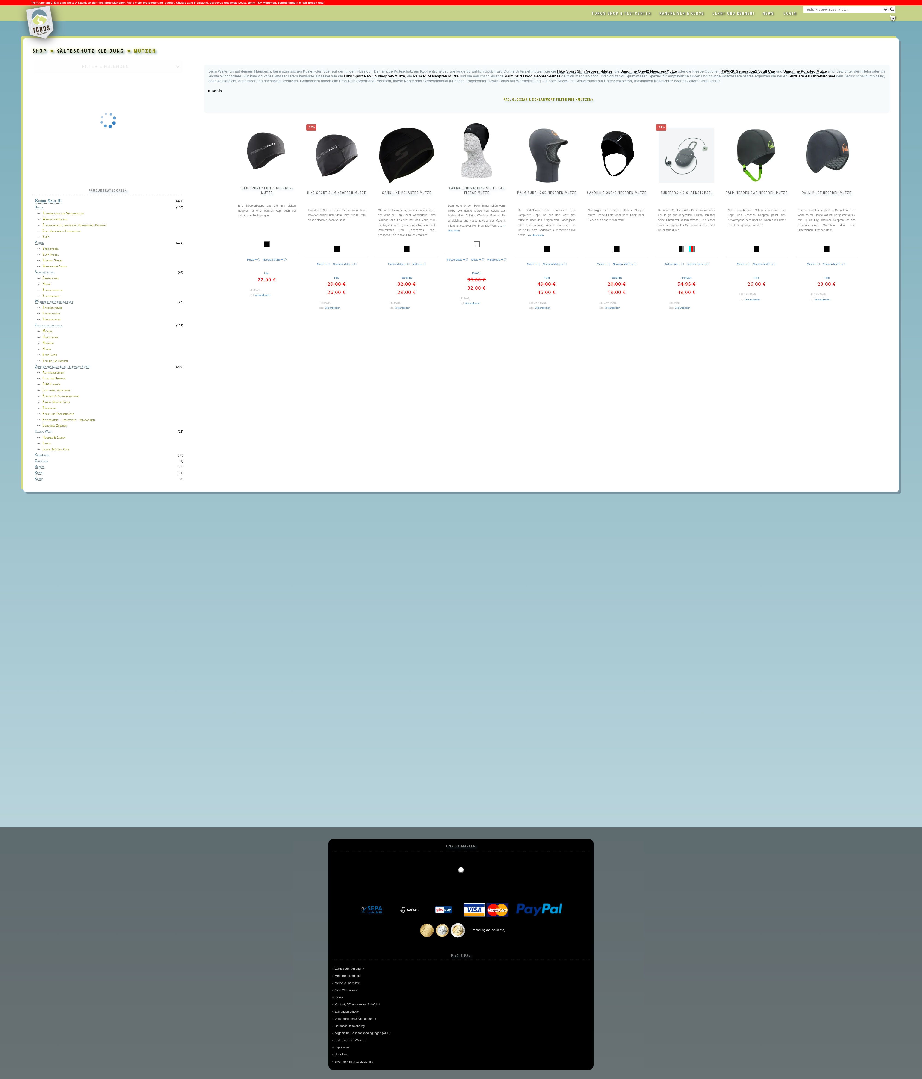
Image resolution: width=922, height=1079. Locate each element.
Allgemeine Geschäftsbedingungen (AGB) (362, 1033)
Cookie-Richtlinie (137, 1072)
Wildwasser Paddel (55, 266)
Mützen (47, 331)
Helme (47, 284)
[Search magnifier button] (892, 9)
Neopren (48, 343)
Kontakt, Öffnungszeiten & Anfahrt (357, 1004)
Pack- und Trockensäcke (58, 413)
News (768, 13)
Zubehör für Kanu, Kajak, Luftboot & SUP (62, 367)
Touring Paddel (53, 260)
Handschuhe (50, 337)
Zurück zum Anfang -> (349, 968)
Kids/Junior (42, 455)
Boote (39, 207)
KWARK (476, 273)
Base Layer (50, 354)
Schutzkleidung (45, 272)
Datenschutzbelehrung (350, 1026)
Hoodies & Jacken (54, 437)
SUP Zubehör (51, 384)
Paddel (39, 243)
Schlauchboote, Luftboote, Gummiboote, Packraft (75, 225)
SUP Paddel (51, 254)
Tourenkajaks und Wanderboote (63, 213)
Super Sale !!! (48, 201)
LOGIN (790, 13)
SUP (46, 237)
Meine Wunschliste (347, 983)
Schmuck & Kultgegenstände (61, 396)
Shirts (47, 443)
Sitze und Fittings (54, 378)
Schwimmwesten (53, 290)
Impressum (342, 1047)
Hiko (266, 273)
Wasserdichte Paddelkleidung (54, 302)
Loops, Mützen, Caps (56, 449)
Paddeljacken (51, 313)
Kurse (39, 479)
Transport (49, 408)
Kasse (339, 997)
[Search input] (844, 9)
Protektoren (51, 278)
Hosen (47, 349)
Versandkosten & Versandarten (355, 1018)
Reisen (39, 473)
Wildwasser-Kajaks (55, 219)
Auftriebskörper (53, 372)
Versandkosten (262, 295)
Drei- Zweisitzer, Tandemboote (62, 231)
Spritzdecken (51, 296)
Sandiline (407, 277)
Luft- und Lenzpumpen (56, 390)
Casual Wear (43, 431)
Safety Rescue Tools (56, 402)
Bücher (39, 467)
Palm (547, 277)
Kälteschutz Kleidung (49, 325)
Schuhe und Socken (55, 360)
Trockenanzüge (52, 307)
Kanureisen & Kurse (681, 13)
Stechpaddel (51, 248)
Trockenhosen (52, 319)
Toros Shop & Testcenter (621, 13)
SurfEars (687, 277)
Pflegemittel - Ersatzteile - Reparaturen (69, 419)
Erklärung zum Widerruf (350, 1040)
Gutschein (41, 461)
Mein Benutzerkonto (348, 976)
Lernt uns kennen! (733, 13)
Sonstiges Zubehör (55, 425)
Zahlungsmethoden (347, 1011)
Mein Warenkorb (346, 990)
